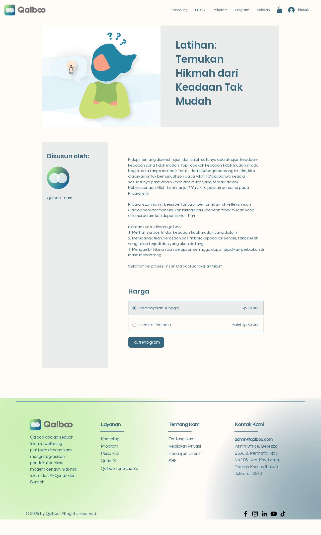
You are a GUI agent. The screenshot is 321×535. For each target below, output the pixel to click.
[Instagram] (255, 513)
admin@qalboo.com (253, 439)
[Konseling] (119, 439)
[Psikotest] (119, 454)
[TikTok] (283, 513)
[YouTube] (273, 513)
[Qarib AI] (119, 461)
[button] (279, 10)
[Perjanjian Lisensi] (186, 454)
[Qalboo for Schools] (119, 469)
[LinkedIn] (264, 513)
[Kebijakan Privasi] (186, 446)
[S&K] (186, 461)
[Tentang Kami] (186, 439)
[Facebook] (246, 513)
